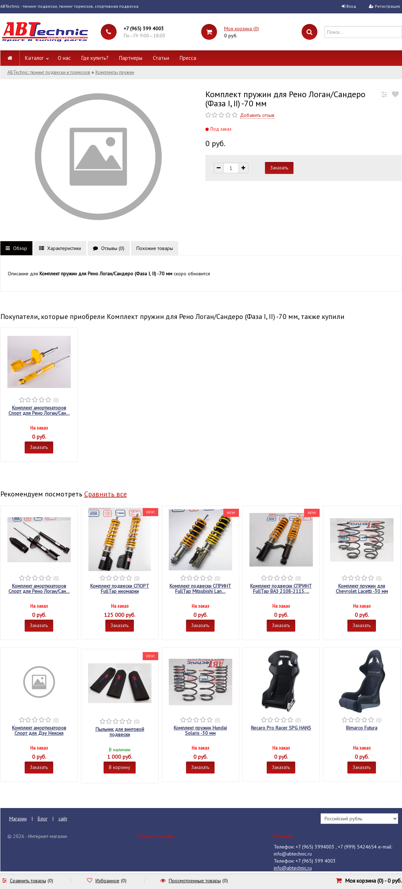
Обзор (16, 248)
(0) (56, 400)
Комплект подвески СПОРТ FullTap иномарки (119, 588)
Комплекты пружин (114, 72)
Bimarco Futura (361, 728)
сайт (62, 818)
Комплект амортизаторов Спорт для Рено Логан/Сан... (39, 410)
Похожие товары (154, 248)
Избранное (107, 880)
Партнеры (130, 58)
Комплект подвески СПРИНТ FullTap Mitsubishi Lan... (200, 588)
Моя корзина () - (373, 880)
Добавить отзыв (257, 115)
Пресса (188, 58)
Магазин (18, 818)
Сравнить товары (28, 880)
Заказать (39, 447)
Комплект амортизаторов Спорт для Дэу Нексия (39, 730)
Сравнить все (105, 494)
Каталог (34, 58)
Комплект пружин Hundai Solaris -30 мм (200, 730)
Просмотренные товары (195, 880)
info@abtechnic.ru (293, 868)
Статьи (161, 58)
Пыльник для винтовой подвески (119, 732)
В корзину (119, 767)
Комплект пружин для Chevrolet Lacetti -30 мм (362, 588)
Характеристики (60, 248)
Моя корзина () (241, 28)
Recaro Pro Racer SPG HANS (281, 728)
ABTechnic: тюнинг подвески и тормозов (48, 72)
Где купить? (95, 58)
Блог (43, 818)
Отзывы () (108, 248)
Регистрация (387, 6)
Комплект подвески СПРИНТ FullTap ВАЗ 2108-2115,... (281, 588)
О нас (64, 58)
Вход (351, 6)
